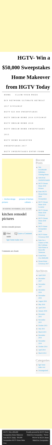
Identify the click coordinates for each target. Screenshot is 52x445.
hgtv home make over (15, 240)
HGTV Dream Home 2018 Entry (43, 220)
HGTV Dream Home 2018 (19, 123)
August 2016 (42, 301)
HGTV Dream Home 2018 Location (43, 204)
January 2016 (42, 311)
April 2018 (42, 275)
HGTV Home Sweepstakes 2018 (42, 228)
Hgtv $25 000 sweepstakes (21, 112)
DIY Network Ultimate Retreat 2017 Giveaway (24, 103)
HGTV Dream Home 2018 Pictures (43, 186)
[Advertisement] (26, 26)
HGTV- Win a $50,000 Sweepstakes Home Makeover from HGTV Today (13, 435)
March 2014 (42, 353)
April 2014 (42, 350)
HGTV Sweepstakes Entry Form (24, 151)
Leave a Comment (25, 233)
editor (8, 209)
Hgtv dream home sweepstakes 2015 (24, 131)
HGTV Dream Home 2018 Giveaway (43, 212)
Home (7, 95)
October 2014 (42, 347)
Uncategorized (43, 370)
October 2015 (42, 325)
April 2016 (42, 308)
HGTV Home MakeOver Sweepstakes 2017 (18, 143)
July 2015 (41, 329)
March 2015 (42, 332)
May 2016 (41, 304)
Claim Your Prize (26, 95)
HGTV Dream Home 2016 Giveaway (25, 117)
